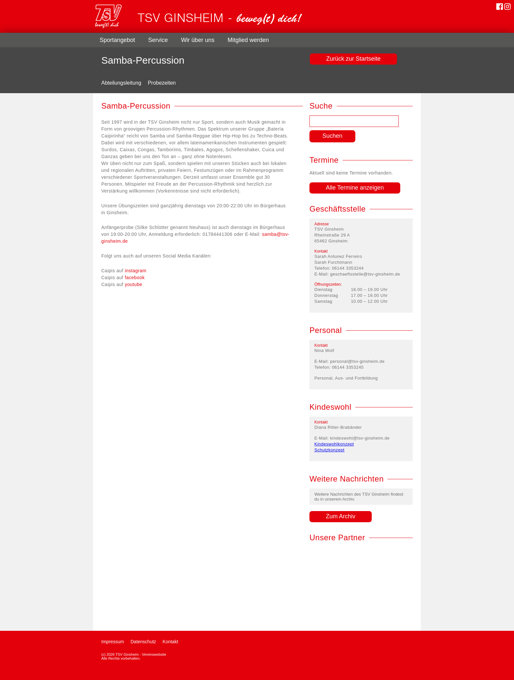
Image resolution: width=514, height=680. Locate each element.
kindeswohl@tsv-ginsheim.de (360, 438)
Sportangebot (117, 40)
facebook (135, 277)
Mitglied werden (248, 40)
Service (158, 40)
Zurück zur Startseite (353, 58)
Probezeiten (162, 83)
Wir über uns (197, 40)
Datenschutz (143, 641)
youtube (133, 284)
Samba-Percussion (142, 60)
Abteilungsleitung (121, 83)
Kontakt (170, 641)
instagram (136, 270)
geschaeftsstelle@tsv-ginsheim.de (365, 274)
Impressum (112, 641)
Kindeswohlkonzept (334, 444)
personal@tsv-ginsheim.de (357, 361)
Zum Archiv (340, 516)
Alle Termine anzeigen (355, 187)
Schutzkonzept (329, 449)
